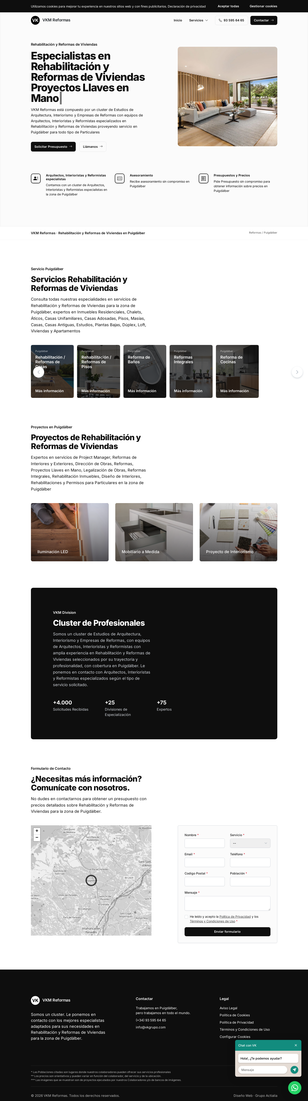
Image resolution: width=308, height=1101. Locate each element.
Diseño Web (243, 1096)
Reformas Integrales (183, 359)
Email (190, 854)
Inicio (178, 20)
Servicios (198, 20)
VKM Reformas (50, 20)
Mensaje (192, 892)
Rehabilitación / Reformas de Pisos (96, 362)
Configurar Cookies (235, 1037)
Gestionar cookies (263, 6)
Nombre (192, 835)
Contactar (264, 20)
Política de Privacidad (235, 916)
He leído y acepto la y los (224, 919)
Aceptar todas (228, 6)
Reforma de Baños (139, 359)
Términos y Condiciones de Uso (212, 921)
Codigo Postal (196, 873)
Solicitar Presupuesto (53, 146)
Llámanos (93, 146)
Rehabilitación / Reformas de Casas (50, 362)
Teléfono (237, 854)
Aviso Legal (228, 1008)
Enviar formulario (227, 931)
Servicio (237, 835)
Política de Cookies (235, 1015)
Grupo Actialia (266, 1096)
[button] (297, 372)
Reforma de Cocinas (231, 359)
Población (238, 873)
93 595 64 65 (231, 20)
